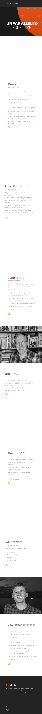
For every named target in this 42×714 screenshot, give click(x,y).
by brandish (10, 705)
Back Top (8, 706)
